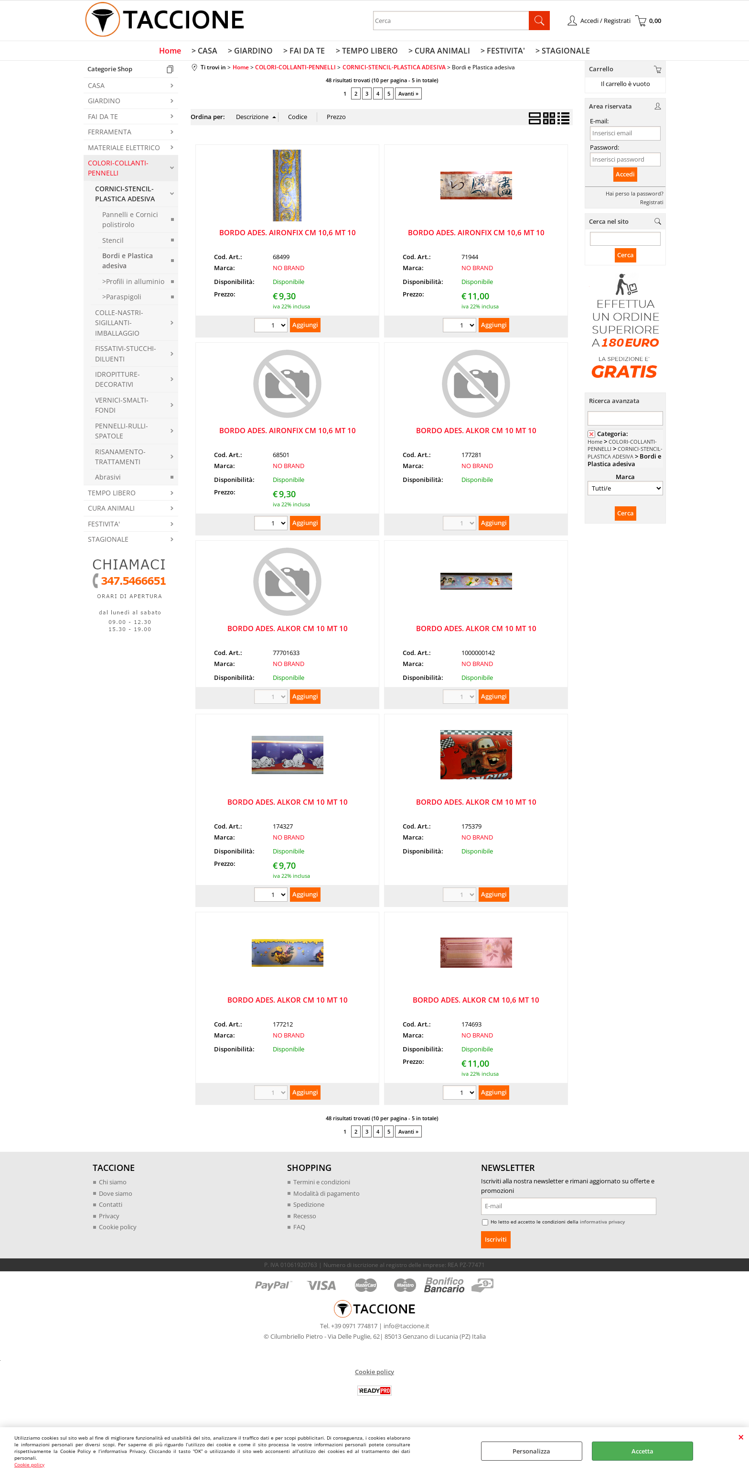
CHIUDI (741, 1437)
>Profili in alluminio (133, 283)
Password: (604, 149)
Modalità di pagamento (326, 1195)
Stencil (113, 242)
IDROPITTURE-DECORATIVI (117, 381)
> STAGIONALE (559, 52)
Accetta (642, 1451)
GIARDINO (104, 103)
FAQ (299, 1228)
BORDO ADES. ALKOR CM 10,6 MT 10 (476, 1001)
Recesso (304, 1217)
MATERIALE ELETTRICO (124, 149)
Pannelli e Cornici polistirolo (130, 221)
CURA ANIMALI (111, 510)
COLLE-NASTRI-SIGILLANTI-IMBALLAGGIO (119, 324)
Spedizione (308, 1206)
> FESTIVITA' (500, 52)
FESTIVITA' (104, 525)
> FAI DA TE (305, 52)
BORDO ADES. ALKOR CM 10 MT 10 (476, 432)
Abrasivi (108, 479)
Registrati (651, 204)
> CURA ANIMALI (438, 52)
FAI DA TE (103, 118)
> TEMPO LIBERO (366, 52)
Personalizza (531, 1451)
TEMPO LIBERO (112, 494)
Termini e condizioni (321, 1184)
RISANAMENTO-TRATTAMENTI (120, 458)
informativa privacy (602, 1223)
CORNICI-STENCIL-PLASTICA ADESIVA (125, 195)
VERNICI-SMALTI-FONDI (122, 406)
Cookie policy (29, 1464)
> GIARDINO (252, 52)
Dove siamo (115, 1195)
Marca (625, 479)
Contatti (110, 1206)
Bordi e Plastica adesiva (127, 262)
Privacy (109, 1217)
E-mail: (599, 123)
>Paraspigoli (121, 299)
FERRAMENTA (109, 134)
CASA (96, 87)
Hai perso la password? (634, 195)
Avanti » (408, 95)
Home (174, 52)
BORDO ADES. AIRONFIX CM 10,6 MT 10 (287, 234)
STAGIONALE (108, 541)
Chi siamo (113, 1184)
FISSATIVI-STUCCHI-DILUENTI (125, 355)
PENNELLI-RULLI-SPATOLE (121, 432)
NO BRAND (288, 270)
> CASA (207, 52)
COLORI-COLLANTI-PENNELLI (118, 169)
